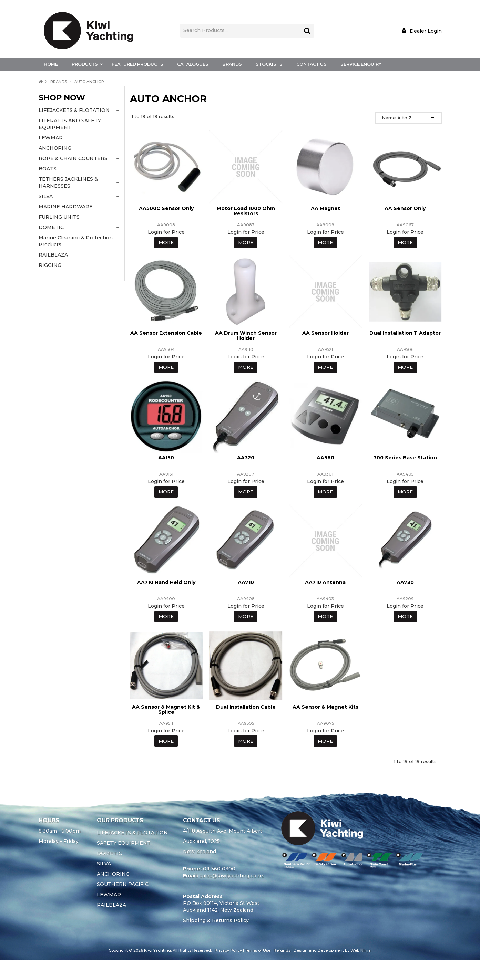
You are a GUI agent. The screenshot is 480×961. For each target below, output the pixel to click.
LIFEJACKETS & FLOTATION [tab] (74, 110)
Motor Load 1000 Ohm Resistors (246, 211)
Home (51, 64)
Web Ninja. (360, 951)
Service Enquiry (360, 64)
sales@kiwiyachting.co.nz (232, 877)
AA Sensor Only (405, 208)
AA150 (166, 458)
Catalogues (192, 64)
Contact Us (311, 64)
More (166, 243)
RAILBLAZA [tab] (53, 255)
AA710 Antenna (325, 583)
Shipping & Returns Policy (216, 922)
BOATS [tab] (48, 169)
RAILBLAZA (111, 906)
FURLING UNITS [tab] (59, 217)
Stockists (269, 64)
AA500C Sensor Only (166, 208)
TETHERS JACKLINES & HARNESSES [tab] (68, 182)
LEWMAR (109, 896)
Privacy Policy (228, 951)
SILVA (104, 865)
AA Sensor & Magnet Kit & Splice (166, 710)
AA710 (246, 583)
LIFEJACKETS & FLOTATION (132, 834)
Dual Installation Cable (246, 708)
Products (85, 64)
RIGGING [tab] (50, 265)
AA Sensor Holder (325, 333)
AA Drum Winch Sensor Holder (246, 336)
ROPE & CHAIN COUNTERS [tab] (73, 158)
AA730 (405, 583)
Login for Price (166, 232)
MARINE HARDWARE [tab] (66, 206)
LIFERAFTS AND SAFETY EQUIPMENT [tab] (70, 123)
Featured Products (137, 64)
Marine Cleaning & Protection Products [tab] (76, 241)
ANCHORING (113, 875)
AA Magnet (325, 208)
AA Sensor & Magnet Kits (325, 708)
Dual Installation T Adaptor (405, 333)
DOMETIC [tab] (51, 227)
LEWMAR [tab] (51, 138)
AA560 (325, 458)
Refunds (282, 951)
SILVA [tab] (46, 196)
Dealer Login (426, 31)
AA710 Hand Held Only (166, 583)
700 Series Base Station (405, 458)
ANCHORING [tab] (55, 148)
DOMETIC (109, 855)
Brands (232, 64)
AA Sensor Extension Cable (166, 333)
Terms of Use (257, 951)
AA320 (245, 458)
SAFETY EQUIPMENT (124, 844)
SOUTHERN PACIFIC (123, 885)
